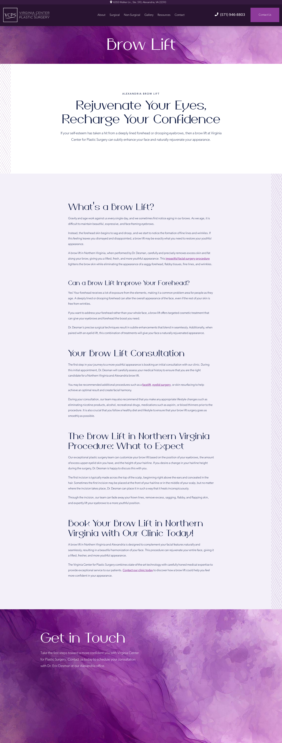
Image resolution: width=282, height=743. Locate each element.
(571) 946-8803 (230, 15)
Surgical (115, 14)
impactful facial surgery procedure (188, 258)
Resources (164, 14)
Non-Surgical (132, 14)
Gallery (148, 14)
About (101, 14)
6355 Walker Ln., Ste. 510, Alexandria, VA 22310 (138, 2)
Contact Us (265, 14)
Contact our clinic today (138, 570)
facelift (146, 384)
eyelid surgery (161, 384)
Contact (180, 14)
